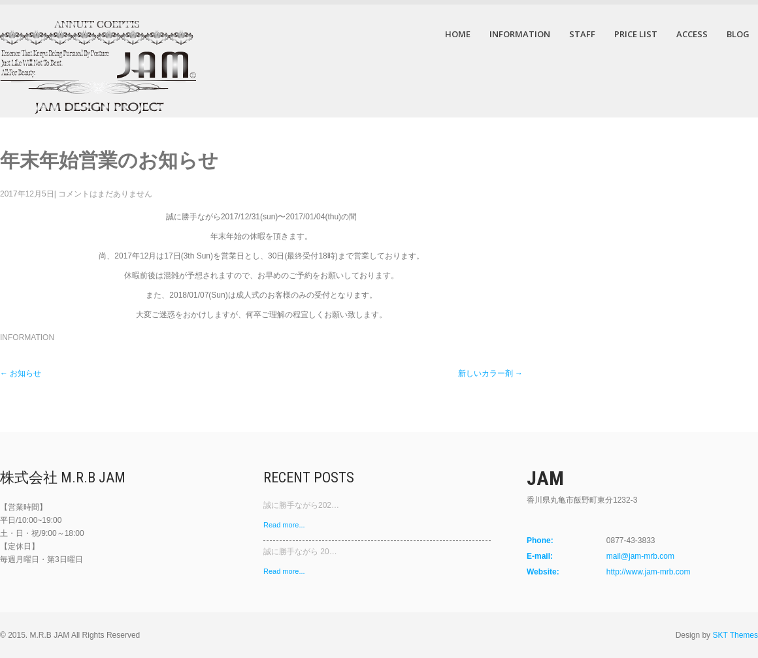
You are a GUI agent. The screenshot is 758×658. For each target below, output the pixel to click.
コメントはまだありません (105, 193)
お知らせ (20, 373)
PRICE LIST (635, 34)
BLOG (738, 34)
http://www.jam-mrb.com (648, 571)
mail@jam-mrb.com (640, 556)
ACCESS (692, 34)
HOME (457, 34)
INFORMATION (519, 34)
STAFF (582, 34)
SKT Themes (735, 635)
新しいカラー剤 (490, 373)
